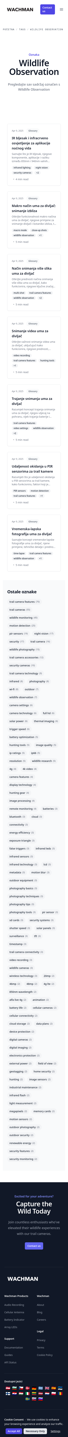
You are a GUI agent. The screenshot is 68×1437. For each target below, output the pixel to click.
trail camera (40, 641)
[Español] (53, 1388)
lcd (47, 864)
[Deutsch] (34, 1388)
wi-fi (13, 689)
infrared (16, 681)
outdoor (31, 689)
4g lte (49, 984)
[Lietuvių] (34, 1393)
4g (12, 769)
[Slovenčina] (34, 1399)
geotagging (18, 1071)
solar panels (45, 928)
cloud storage (19, 1023)
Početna (9, 29)
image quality (46, 745)
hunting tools (19, 745)
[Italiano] (27, 1393)
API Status (10, 1362)
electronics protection (24, 1055)
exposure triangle (21, 840)
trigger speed (19, 729)
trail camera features (24, 601)
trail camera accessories (26, 657)
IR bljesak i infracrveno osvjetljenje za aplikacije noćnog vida (31, 143)
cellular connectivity (23, 1015)
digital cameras (20, 1039)
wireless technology (23, 976)
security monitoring (23, 1159)
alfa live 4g (17, 999)
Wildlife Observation (46, 29)
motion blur (40, 872)
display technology (22, 785)
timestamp (17, 944)
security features (21, 1151)
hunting (16, 1079)
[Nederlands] (47, 1393)
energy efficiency (21, 832)
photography (39, 681)
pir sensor (50, 912)
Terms (40, 1347)
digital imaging (20, 1047)
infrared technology (23, 864)
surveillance (18, 936)
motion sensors (20, 1119)
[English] (47, 1388)
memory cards (44, 1111)
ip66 (35, 753)
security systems (41, 920)
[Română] (60, 1393)
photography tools (22, 912)
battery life (17, 1007)
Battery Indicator (14, 1319)
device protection (21, 1031)
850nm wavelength (22, 992)
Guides (8, 1355)
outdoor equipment (23, 880)
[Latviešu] (40, 1393)
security (16, 641)
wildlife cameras (21, 968)
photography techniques (26, 896)
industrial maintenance (25, 1087)
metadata (17, 872)
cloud (37, 816)
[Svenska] (27, 1399)
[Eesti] (60, 1388)
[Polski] (53, 1393)
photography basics (23, 888)
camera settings (20, 705)
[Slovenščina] (40, 1399)
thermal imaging (46, 721)
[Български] (14, 1388)
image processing (21, 800)
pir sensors (18, 633)
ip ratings (17, 753)
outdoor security (21, 1135)
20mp (49, 976)
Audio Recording (14, 1305)
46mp (14, 984)
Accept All (14, 1431)
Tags (22, 29)
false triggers (19, 848)
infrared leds (45, 848)
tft (37, 936)
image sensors (39, 1079)
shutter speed (19, 928)
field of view (47, 1063)
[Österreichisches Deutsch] (8, 1388)
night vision (43, 633)
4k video (29, 769)
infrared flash (19, 1095)
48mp (31, 984)
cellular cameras (44, 1007)
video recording (20, 960)
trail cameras (19, 609)
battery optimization (23, 737)
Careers (41, 1319)
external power (20, 1063)
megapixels (18, 1111)
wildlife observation (23, 697)
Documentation (13, 1347)
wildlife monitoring (23, 617)
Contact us (47, 9)
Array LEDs (10, 1327)
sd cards (16, 920)
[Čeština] (21, 1388)
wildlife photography (24, 649)
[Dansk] (27, 1388)
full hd (48, 713)
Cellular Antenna (14, 1312)
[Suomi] (8, 1393)
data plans (44, 1023)
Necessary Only (35, 1431)
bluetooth (17, 816)
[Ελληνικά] (40, 1388)
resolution (17, 761)
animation (41, 999)
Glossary (32, 130)
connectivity (18, 824)
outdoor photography (24, 1127)
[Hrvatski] (14, 1393)
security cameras (22, 665)
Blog (39, 1312)
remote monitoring (22, 808)
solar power (18, 721)
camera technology (22, 713)
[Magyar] (21, 1393)
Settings (55, 1431)
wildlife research (43, 761)
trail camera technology (25, 673)
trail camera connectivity (26, 952)
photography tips (21, 904)
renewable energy (22, 1143)
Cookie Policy (45, 1355)
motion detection (22, 625)
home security (44, 1071)
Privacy (41, 1340)
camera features (21, 777)
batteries (50, 808)
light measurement (22, 1103)
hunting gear (19, 792)
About (40, 1305)
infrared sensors (21, 856)
